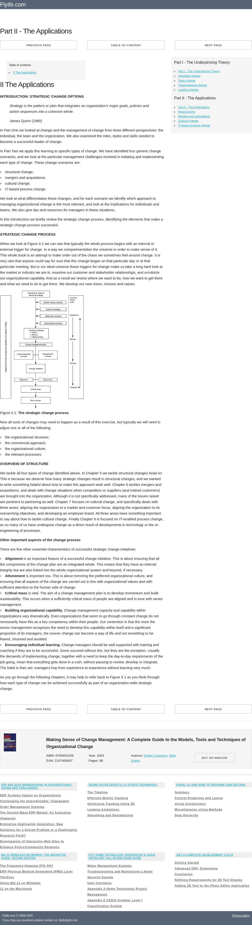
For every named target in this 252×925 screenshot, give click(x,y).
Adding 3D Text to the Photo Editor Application (212, 885)
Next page (213, 45)
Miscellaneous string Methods (198, 809)
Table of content (126, 45)
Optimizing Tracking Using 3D (111, 804)
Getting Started (187, 862)
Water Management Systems (109, 866)
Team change (186, 80)
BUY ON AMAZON (214, 757)
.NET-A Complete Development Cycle (204, 855)
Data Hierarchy (186, 815)
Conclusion (184, 874)
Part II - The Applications (193, 107)
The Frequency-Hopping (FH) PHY (26, 866)
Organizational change (192, 85)
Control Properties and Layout (199, 798)
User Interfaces (99, 883)
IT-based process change (194, 125)
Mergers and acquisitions (194, 116)
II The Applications (24, 72)
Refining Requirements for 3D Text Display (209, 880)
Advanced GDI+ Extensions (196, 868)
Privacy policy (241, 915)
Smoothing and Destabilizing (110, 815)
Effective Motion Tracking (107, 798)
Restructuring (186, 111)
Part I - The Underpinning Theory (199, 71)
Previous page (38, 45)
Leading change (188, 89)
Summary (182, 792)
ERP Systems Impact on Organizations (30, 795)
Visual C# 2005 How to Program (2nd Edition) (211, 784)
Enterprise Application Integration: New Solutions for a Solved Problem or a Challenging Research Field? (38, 830)
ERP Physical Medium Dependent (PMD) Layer (36, 871)
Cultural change (188, 121)
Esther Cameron (155, 755)
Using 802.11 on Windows (20, 883)
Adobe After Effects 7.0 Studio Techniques (122, 784)
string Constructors (190, 804)
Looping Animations (103, 809)
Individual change (189, 76)
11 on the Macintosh (16, 889)
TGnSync (7, 877)
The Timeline (97, 792)
